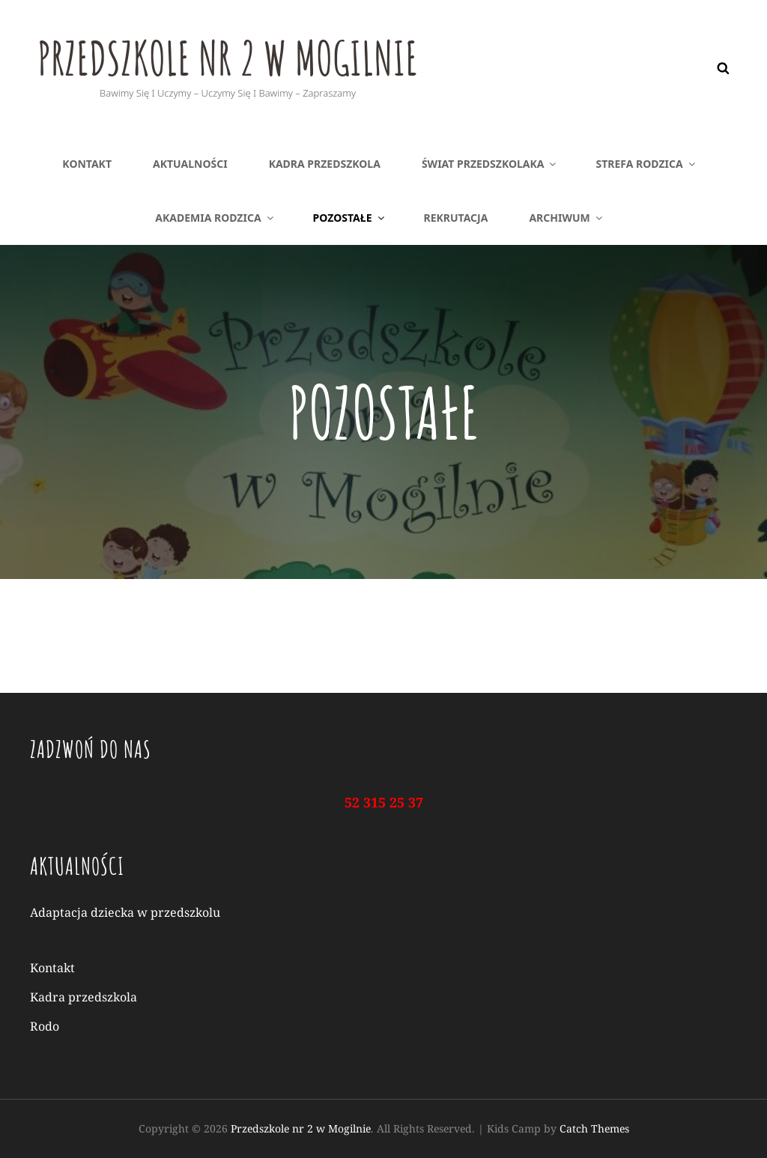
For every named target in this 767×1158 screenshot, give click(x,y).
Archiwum (566, 217)
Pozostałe (349, 217)
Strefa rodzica (646, 164)
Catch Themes (594, 1128)
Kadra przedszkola (325, 164)
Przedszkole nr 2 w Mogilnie (252, 55)
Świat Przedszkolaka (490, 164)
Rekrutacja (456, 217)
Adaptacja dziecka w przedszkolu (125, 912)
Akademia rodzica (215, 217)
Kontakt (87, 164)
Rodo (44, 1026)
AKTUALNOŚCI (190, 164)
